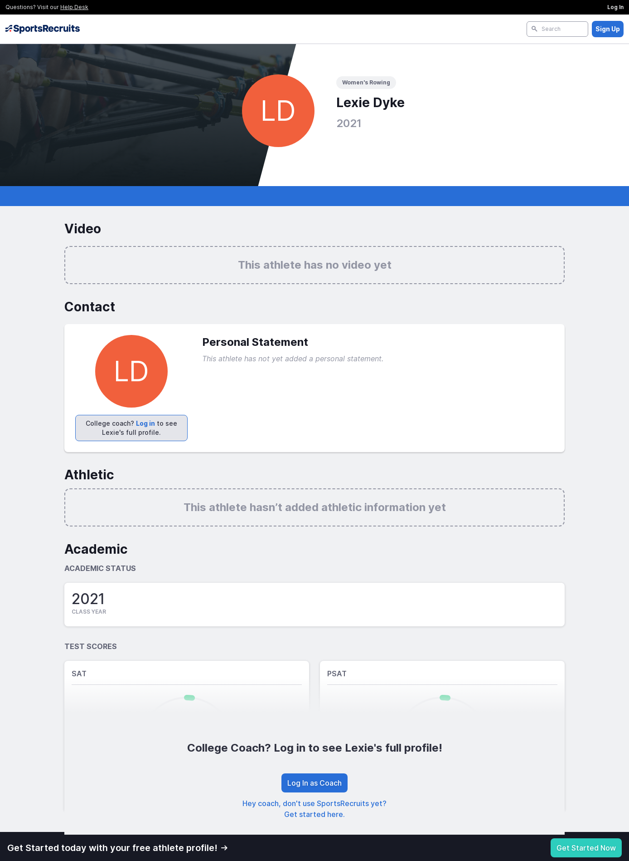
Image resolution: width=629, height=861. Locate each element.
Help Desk (74, 7)
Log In (615, 7)
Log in (145, 423)
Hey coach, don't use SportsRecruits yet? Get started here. (314, 809)
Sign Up (607, 29)
